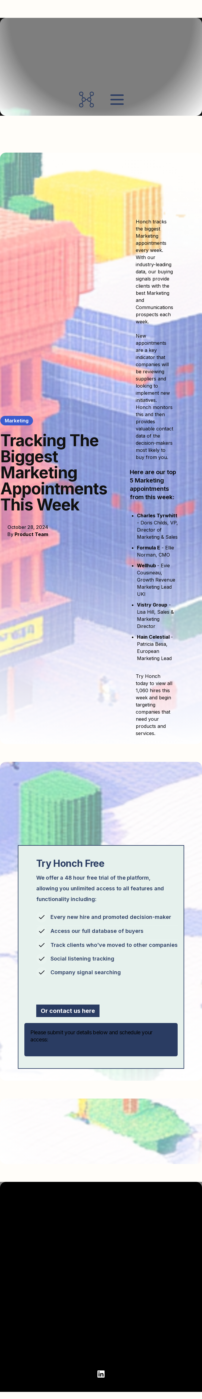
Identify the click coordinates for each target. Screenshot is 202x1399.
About (18, 1288)
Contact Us (24, 1320)
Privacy (20, 1352)
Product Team (31, 534)
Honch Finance (129, 1309)
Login (17, 1331)
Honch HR (123, 1298)
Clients (19, 1309)
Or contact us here (68, 1010)
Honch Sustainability (136, 1331)
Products (122, 1288)
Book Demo (24, 1298)
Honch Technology (134, 1341)
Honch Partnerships (135, 1352)
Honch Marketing (132, 1320)
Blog (16, 1341)
